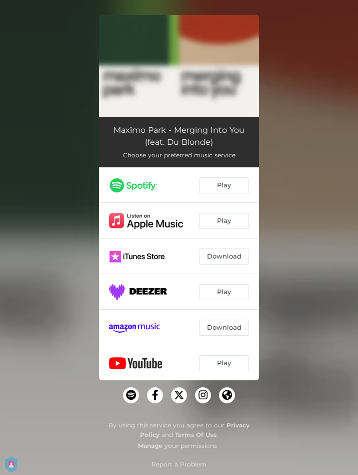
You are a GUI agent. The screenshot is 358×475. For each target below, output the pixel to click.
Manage (150, 445)
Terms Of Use (196, 434)
